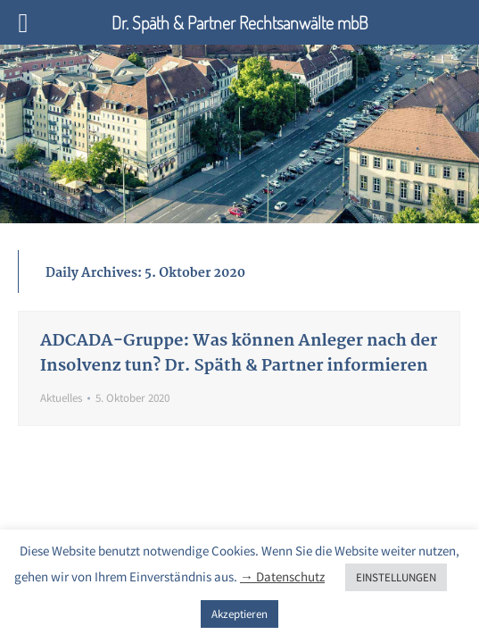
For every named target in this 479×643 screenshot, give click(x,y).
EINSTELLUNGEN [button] (396, 577)
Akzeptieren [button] (239, 614)
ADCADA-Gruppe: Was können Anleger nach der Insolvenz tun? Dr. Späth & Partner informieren (238, 354)
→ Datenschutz (282, 576)
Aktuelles (61, 397)
